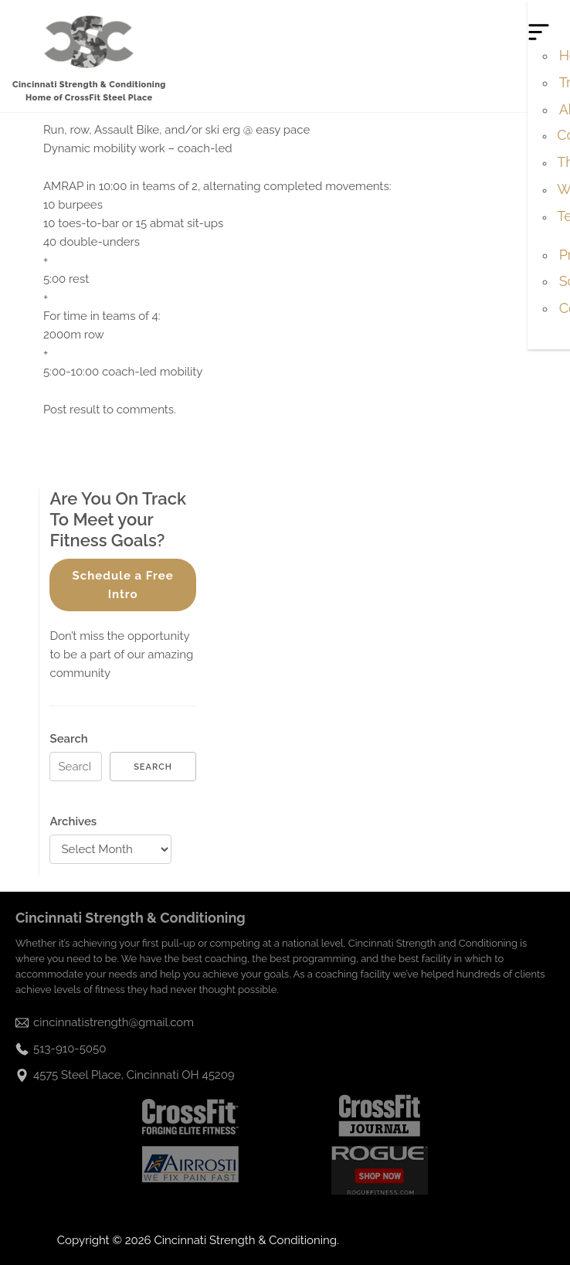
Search (68, 739)
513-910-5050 (69, 1049)
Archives (73, 821)
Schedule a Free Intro (123, 585)
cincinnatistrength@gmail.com (113, 1022)
